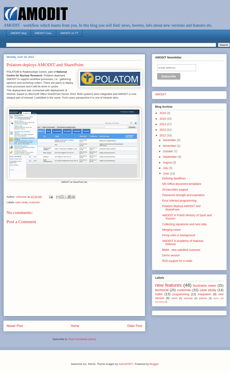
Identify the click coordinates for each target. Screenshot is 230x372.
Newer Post (15, 326)
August (167, 162)
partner (203, 298)
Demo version (171, 255)
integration (204, 294)
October (168, 151)
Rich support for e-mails (177, 260)
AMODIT (160, 94)
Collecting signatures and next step (184, 224)
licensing (159, 302)
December (170, 140)
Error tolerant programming (179, 200)
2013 (163, 129)
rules (158, 294)
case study (21, 202)
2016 (163, 113)
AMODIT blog (19, 33)
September (170, 156)
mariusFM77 (126, 363)
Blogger (154, 363)
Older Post (134, 326)
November (170, 145)
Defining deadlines (174, 178)
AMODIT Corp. (43, 33)
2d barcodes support (175, 189)
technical (162, 290)
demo (216, 298)
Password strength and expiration (183, 195)
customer (34, 202)
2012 (163, 135)
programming (180, 294)
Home (75, 326)
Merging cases (171, 229)
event (174, 298)
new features (168, 285)
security (188, 298)
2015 (163, 118)
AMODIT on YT (69, 33)
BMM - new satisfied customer (181, 249)
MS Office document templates (181, 183)
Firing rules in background (178, 235)
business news (204, 286)
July (166, 168)
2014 (163, 124)
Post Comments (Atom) (82, 339)
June (166, 173)
